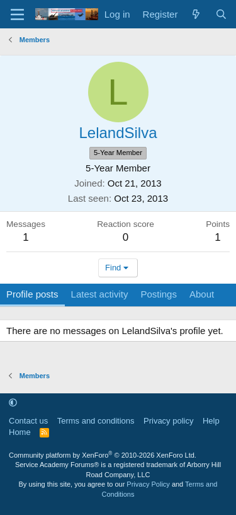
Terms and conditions (96, 420)
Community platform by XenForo (102, 455)
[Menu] (17, 14)
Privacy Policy (147, 484)
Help (211, 420)
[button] (13, 402)
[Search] (221, 14)
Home (20, 432)
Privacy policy (168, 420)
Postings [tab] (158, 294)
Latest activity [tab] (99, 294)
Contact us (28, 420)
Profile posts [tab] (32, 294)
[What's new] (196, 14)
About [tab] (201, 294)
